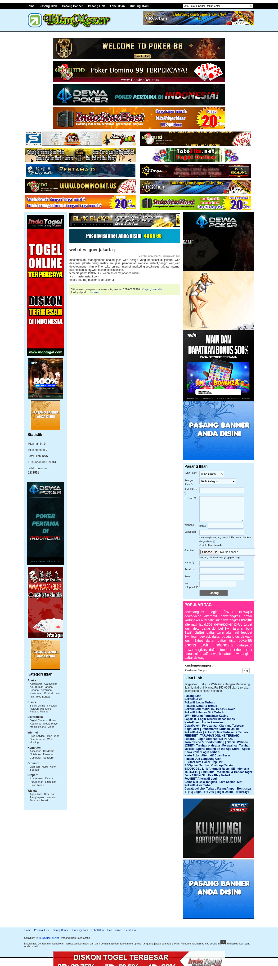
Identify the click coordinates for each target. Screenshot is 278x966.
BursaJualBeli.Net (48, 937)
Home (30, 6)
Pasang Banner (72, 6)
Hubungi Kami (139, 6)
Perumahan (36, 781)
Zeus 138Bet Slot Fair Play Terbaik (207, 775)
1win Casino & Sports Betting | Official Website (216, 742)
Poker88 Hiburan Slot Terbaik (204, 712)
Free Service (37, 735)
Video (51, 726)
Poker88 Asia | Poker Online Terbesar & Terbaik (216, 732)
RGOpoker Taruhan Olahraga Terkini (208, 765)
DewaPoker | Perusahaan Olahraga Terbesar (214, 725)
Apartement (36, 778)
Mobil (45, 766)
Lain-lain (35, 766)
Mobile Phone (38, 726)
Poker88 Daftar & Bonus (200, 705)
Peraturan (130, 930)
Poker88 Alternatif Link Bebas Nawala (209, 709)
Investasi (52, 705)
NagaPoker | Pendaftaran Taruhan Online (212, 729)
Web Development (44, 737)
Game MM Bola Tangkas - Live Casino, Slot (213, 782)
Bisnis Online (37, 705)
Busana (34, 690)
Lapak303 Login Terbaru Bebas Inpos (209, 719)
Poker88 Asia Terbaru (198, 785)
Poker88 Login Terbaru (199, 702)
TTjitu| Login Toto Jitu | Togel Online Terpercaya (216, 792)
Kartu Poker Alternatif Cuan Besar (207, 755)
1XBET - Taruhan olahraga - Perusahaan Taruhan (217, 745)
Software (48, 757)
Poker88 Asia (193, 699)
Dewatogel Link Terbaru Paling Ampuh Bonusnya (217, 788)
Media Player (50, 723)
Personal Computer (41, 756)
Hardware (48, 751)
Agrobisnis (36, 683)
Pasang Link (96, 6)
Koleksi (48, 693)
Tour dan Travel (39, 800)
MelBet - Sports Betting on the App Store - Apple (217, 749)
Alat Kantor (50, 683)
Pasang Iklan (48, 6)
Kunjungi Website (152, 289)
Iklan (49, 735)
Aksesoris (35, 751)
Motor (53, 766)
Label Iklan (117, 6)
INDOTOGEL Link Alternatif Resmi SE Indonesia (216, 768)
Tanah (40, 785)
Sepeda (34, 769)
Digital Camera (38, 720)
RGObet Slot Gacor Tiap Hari (203, 762)
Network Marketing (41, 708)
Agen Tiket (36, 794)
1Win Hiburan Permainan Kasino (206, 715)
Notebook (35, 754)
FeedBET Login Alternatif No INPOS (208, 739)
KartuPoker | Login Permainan (204, 722)
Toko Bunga (42, 696)
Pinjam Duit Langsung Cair (202, 758)
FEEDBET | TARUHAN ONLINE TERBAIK (211, 735)
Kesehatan (36, 693)
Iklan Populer (114, 930)
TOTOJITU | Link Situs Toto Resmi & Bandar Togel (218, 772)
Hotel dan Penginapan (42, 796)
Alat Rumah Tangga (41, 686)
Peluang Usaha (39, 711)
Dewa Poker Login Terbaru (202, 752)
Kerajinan (46, 690)
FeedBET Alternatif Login (201, 778)
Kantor (49, 778)
